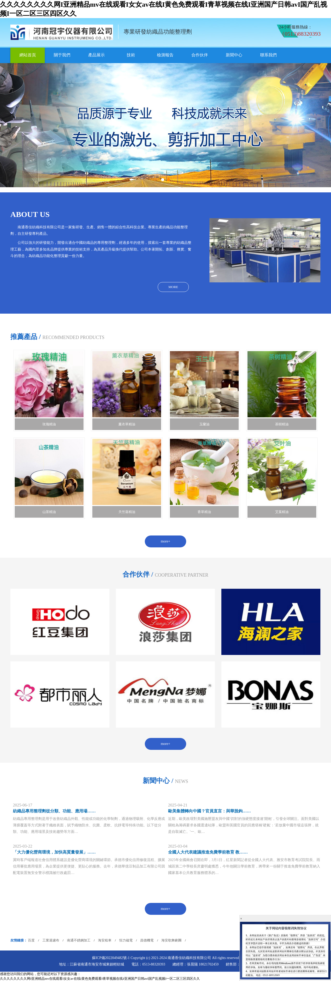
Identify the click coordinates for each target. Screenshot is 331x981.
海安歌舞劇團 (171, 940)
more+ (165, 541)
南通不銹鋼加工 (79, 940)
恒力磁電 (126, 940)
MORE (173, 287)
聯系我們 (268, 55)
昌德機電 (147, 940)
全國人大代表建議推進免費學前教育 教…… (208, 852)
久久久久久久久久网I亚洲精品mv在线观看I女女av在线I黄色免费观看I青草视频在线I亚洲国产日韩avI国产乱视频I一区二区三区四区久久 (100, 978)
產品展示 (96, 55)
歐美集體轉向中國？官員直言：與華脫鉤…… (209, 811)
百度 (31, 940)
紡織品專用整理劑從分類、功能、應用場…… (54, 811)
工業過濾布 (50, 940)
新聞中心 (234, 55)
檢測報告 (165, 55)
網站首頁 (27, 55)
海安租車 (104, 940)
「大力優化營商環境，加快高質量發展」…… (54, 852)
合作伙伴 (199, 55)
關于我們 (62, 55)
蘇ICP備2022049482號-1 (111, 958)
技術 (131, 55)
